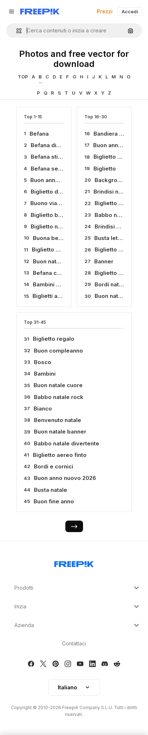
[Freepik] (40, 11)
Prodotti (77, 588)
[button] (16, 30)
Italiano (74, 687)
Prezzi (105, 11)
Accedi (130, 11)
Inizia (77, 606)
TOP (23, 77)
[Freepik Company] (74, 563)
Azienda (77, 625)
